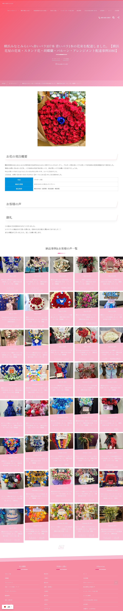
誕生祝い (46, 595)
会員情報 (85, 578)
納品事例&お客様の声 (89, 587)
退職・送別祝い (48, 587)
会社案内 (85, 604)
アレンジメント (9, 582)
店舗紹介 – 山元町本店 (89, 609)
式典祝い (46, 600)
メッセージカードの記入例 (90, 591)
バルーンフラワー (9, 609)
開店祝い (46, 574)
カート (85, 574)
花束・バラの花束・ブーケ (12, 587)
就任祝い (46, 582)
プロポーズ (47, 609)
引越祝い (46, 578)
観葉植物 (7, 595)
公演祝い (46, 591)
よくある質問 (86, 595)
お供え (46, 604)
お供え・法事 (8, 604)
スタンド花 (8, 574)
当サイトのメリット (88, 582)
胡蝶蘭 (7, 578)
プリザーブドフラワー (11, 591)
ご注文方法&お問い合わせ (90, 600)
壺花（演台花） (9, 600)
